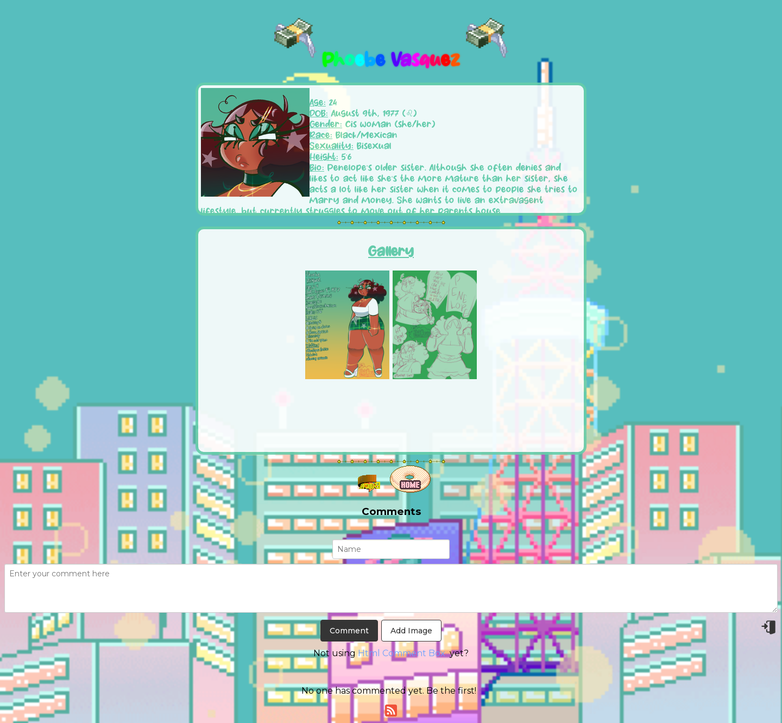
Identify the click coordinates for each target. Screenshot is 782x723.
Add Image (411, 631)
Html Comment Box (401, 653)
